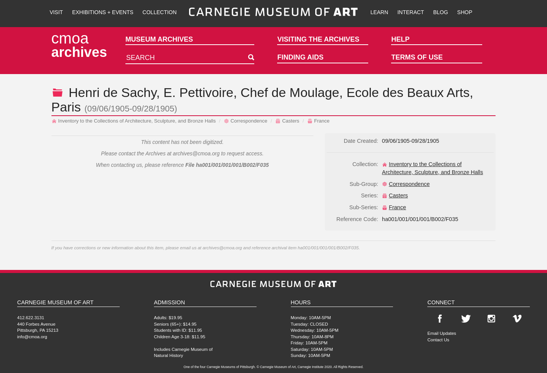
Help (400, 39)
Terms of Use (417, 57)
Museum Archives (159, 39)
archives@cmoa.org (196, 154)
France (318, 121)
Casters (287, 121)
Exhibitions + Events (102, 12)
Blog (440, 12)
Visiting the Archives (318, 39)
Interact (410, 12)
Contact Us (438, 339)
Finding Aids (300, 57)
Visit (56, 12)
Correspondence (245, 121)
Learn (379, 12)
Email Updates (441, 333)
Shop (464, 12)
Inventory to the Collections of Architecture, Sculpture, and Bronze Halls (133, 121)
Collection (159, 12)
